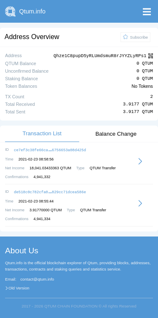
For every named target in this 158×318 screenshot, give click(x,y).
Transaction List (42, 133)
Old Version (18, 287)
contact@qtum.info (37, 278)
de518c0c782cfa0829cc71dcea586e (50, 191)
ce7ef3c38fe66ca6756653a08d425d (50, 149)
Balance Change (116, 133)
